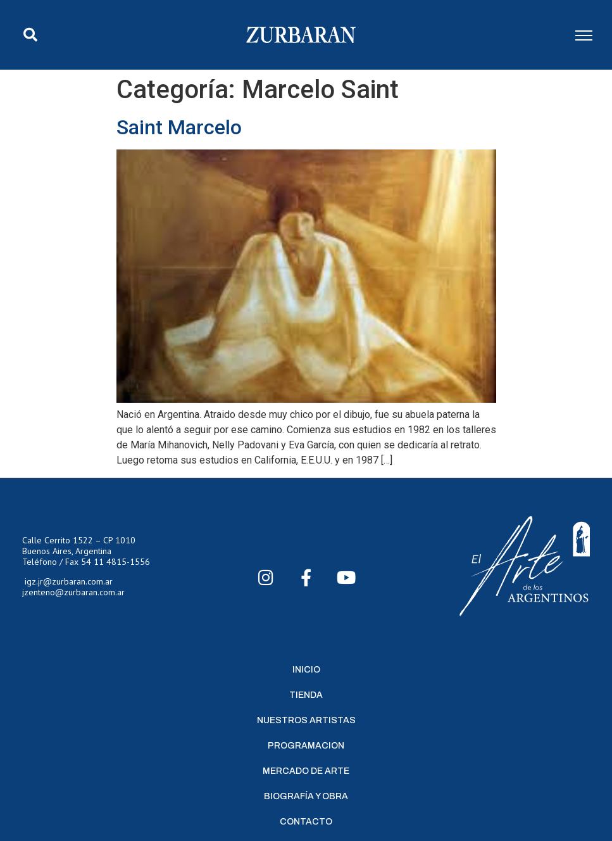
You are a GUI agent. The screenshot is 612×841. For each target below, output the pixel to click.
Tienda (306, 695)
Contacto (306, 821)
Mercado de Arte (306, 771)
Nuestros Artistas (306, 720)
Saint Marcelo (179, 127)
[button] (30, 34)
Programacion (306, 745)
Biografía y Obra (306, 796)
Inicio (306, 669)
